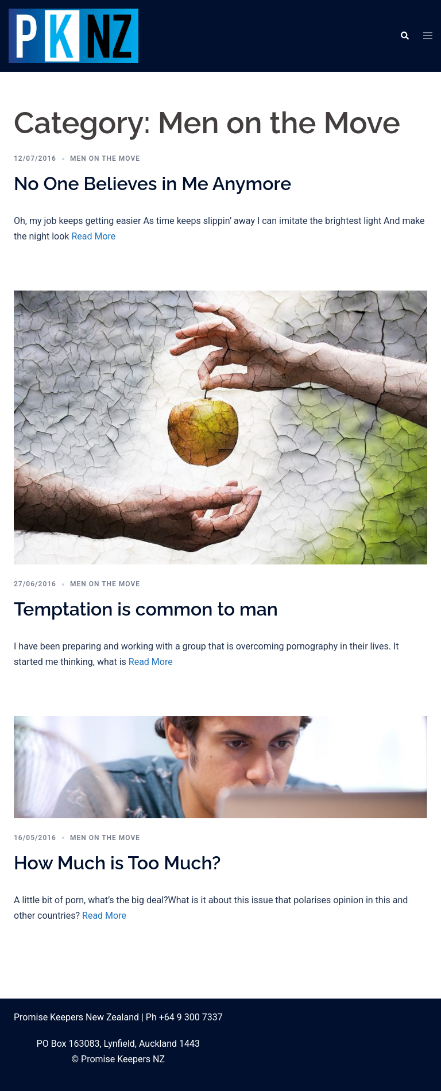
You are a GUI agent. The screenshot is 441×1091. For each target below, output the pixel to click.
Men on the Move (105, 158)
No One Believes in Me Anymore (152, 183)
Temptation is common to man (146, 609)
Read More (93, 236)
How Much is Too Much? (117, 862)
